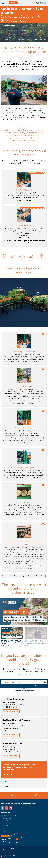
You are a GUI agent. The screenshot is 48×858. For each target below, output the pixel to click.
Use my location (41, 686)
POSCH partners (41, 25)
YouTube (6, 808)
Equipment (5, 786)
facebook (2, 808)
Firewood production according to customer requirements (22, 576)
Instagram (10, 808)
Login (13, 3)
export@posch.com (9, 821)
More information (11, 711)
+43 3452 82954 (6, 818)
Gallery (4, 781)
